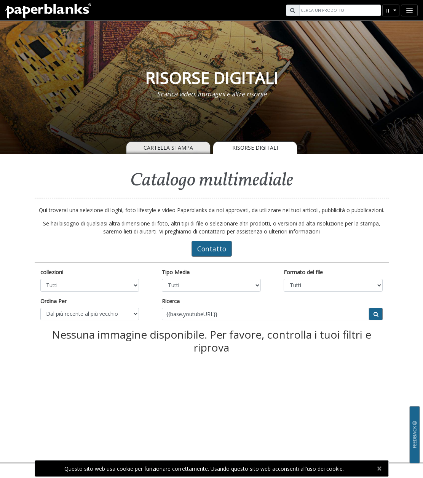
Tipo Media (176, 272)
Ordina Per (53, 301)
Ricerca (171, 301)
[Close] (379, 468)
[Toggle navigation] (409, 10)
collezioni (51, 272)
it (388, 10)
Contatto (211, 248)
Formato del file (303, 272)
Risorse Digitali (255, 147)
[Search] (339, 10)
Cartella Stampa (168, 147)
